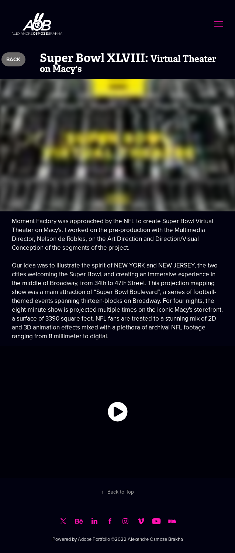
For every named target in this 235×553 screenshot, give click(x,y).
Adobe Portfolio (94, 539)
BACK (13, 59)
